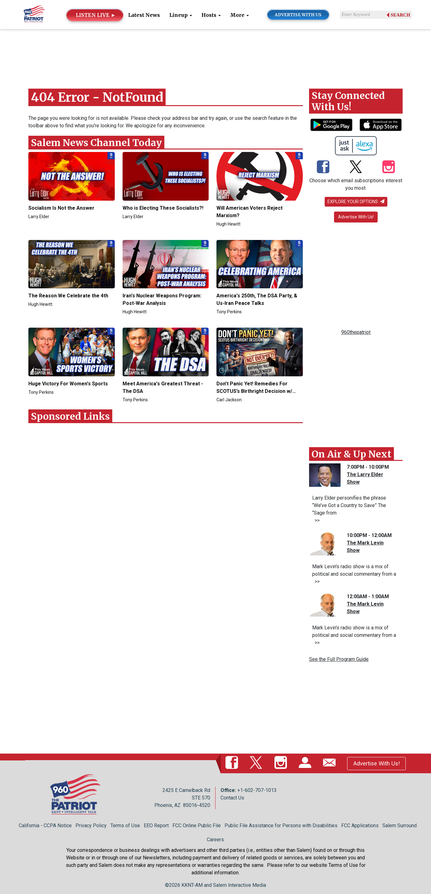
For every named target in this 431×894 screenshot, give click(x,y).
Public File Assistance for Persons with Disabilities (281, 825)
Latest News (144, 15)
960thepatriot (355, 332)
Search (400, 14)
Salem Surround (399, 825)
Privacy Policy (91, 825)
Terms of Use (125, 825)
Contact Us (232, 798)
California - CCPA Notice (45, 825)
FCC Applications (360, 825)
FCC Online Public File (196, 825)
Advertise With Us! (356, 216)
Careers (215, 840)
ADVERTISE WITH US (298, 14)
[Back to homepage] (34, 14)
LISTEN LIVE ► (96, 15)
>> (316, 520)
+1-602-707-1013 (257, 790)
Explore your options (356, 201)
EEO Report (156, 825)
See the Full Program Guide (339, 659)
